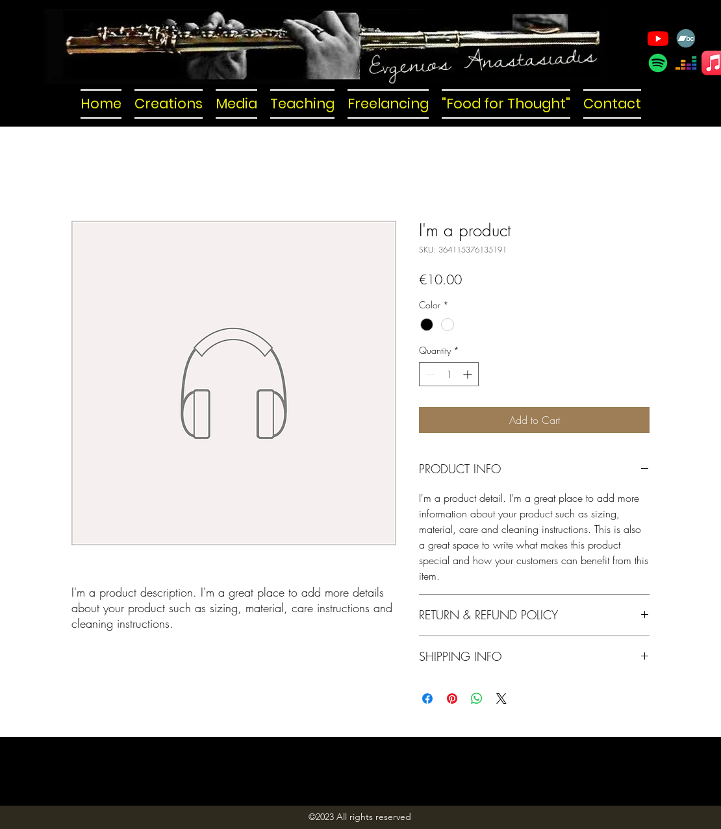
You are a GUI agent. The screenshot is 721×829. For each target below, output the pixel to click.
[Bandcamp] (686, 38)
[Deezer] (686, 63)
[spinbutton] (449, 374)
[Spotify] (658, 63)
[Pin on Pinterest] (452, 698)
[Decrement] (429, 374)
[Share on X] (501, 698)
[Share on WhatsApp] (477, 698)
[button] (168, 104)
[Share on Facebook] (427, 698)
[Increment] (469, 374)
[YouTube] (658, 38)
